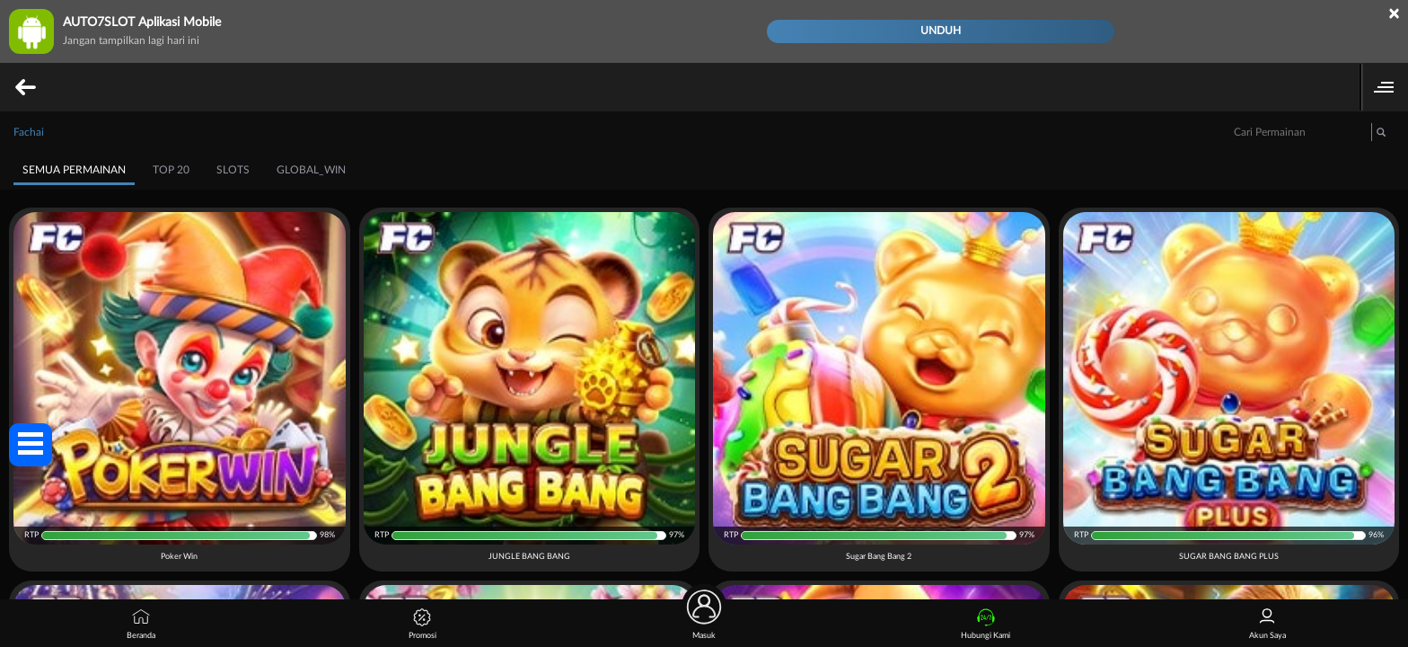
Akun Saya (1267, 624)
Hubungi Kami (985, 624)
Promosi (422, 624)
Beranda (141, 624)
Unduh (940, 30)
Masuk (704, 619)
